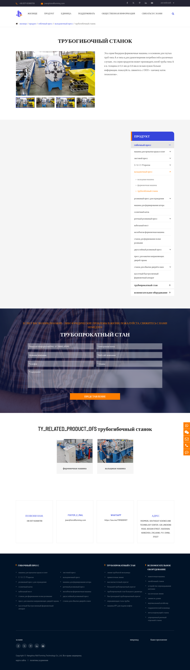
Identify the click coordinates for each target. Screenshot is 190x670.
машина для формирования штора (149, 205)
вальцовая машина (145, 179)
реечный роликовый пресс (152, 219)
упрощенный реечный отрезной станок (157, 618)
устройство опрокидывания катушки (159, 587)
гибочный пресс (45, 23)
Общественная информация (118, 13)
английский (166, 2)
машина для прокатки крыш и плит (152, 152)
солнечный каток (141, 212)
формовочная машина (147, 185)
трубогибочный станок (85, 23)
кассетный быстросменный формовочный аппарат (146, 275)
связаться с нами (152, 13)
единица (66, 13)
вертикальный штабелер (158, 603)
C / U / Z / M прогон (152, 165)
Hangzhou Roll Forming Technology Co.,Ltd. (44, 655)
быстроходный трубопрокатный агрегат (123, 596)
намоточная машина (156, 576)
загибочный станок (156, 581)
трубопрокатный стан (153, 285)
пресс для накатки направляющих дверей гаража (149, 258)
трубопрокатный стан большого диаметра (124, 591)
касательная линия (155, 593)
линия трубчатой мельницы (118, 572)
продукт (49, 13)
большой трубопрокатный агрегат (121, 586)
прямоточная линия (115, 577)
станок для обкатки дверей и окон (152, 267)
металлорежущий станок (158, 612)
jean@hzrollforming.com (54, 3)
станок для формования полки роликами (147, 241)
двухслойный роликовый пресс (152, 250)
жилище (32, 13)
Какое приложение (159, 639)
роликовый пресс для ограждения (152, 198)
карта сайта (21, 660)
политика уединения (39, 660)
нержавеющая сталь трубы (118, 601)
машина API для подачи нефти (119, 605)
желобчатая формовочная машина (149, 232)
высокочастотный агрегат (118, 582)
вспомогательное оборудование (153, 293)
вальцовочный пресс (64, 23)
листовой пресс (152, 158)
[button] (19, 73)
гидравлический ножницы (159, 607)
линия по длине (154, 598)
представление (95, 396)
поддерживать (86, 13)
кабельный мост (141, 225)
